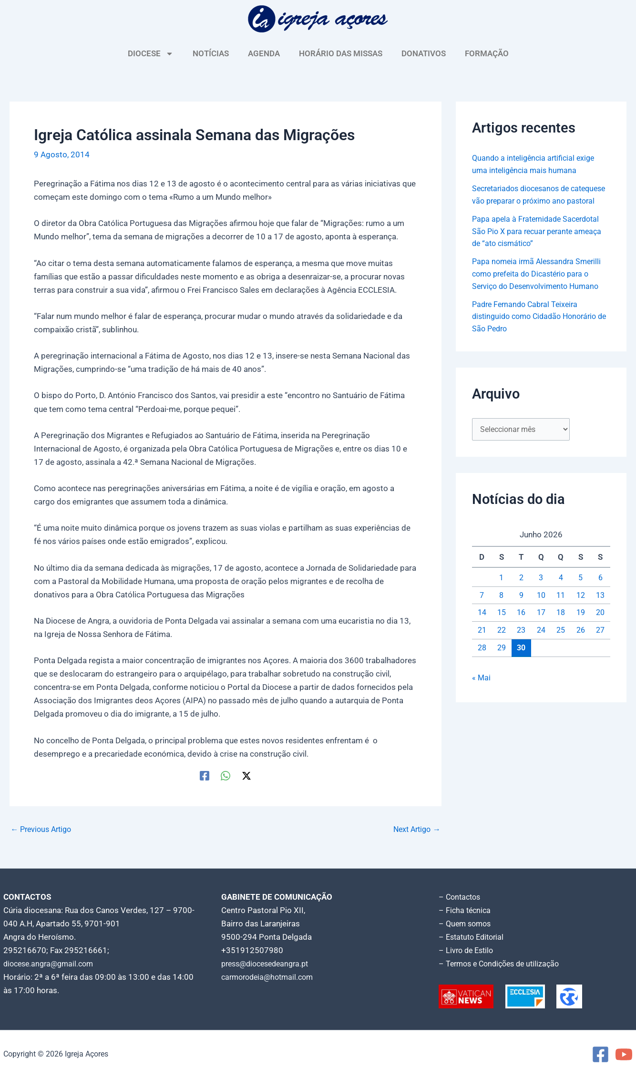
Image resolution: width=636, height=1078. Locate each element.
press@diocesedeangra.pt (269, 963)
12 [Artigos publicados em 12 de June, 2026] (580, 607)
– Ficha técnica (466, 910)
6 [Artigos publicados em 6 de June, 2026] (600, 590)
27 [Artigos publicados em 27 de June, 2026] (600, 642)
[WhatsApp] (225, 775)
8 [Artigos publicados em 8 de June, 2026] (501, 607)
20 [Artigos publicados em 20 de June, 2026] (600, 625)
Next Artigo (415, 829)
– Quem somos (466, 923)
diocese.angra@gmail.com (51, 963)
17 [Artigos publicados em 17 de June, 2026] (541, 625)
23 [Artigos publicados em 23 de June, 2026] (521, 642)
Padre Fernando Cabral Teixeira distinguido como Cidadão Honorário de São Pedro (538, 328)
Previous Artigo (43, 829)
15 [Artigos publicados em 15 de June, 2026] (501, 625)
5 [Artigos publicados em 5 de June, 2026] (580, 590)
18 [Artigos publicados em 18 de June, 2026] (560, 625)
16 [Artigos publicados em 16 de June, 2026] (521, 625)
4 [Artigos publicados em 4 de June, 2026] (560, 590)
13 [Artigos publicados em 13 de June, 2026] (600, 607)
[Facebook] (204, 775)
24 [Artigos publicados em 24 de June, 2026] (541, 642)
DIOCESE (151, 53)
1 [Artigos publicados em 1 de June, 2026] (501, 590)
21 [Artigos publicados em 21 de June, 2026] (482, 642)
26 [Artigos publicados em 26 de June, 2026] (580, 642)
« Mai (481, 690)
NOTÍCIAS (211, 53)
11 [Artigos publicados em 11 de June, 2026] (560, 607)
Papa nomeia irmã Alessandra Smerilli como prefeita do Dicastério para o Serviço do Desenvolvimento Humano (540, 286)
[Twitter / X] (246, 775)
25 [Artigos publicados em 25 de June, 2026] (560, 642)
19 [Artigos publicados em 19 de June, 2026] (580, 625)
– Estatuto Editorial (474, 937)
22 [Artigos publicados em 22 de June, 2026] (501, 642)
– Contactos (461, 897)
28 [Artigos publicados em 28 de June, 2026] (482, 660)
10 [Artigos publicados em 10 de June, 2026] (541, 607)
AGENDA (264, 53)
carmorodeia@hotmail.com (270, 977)
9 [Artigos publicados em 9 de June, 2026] (521, 607)
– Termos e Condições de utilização (503, 963)
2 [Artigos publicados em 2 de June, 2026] (521, 590)
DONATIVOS (423, 53)
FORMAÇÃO (487, 53)
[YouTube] (624, 1054)
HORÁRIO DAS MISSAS (340, 53)
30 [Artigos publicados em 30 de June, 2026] (521, 660)
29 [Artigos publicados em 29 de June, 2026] (501, 660)
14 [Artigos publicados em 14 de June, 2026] (482, 625)
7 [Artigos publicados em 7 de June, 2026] (482, 607)
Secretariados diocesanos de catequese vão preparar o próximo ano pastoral (534, 200)
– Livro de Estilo (468, 950)
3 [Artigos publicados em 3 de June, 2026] (541, 590)
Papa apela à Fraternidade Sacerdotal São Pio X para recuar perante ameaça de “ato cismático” (541, 243)
